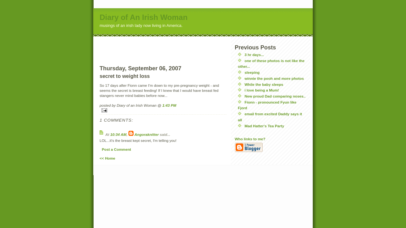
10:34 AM (118, 134)
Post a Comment (116, 149)
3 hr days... (254, 55)
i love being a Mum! (262, 90)
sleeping (252, 72)
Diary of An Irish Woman (143, 17)
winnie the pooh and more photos (274, 78)
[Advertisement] (163, 45)
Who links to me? (250, 139)
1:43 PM (169, 105)
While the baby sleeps (264, 84)
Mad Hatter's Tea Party (264, 126)
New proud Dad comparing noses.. (275, 96)
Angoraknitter (146, 134)
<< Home (107, 158)
